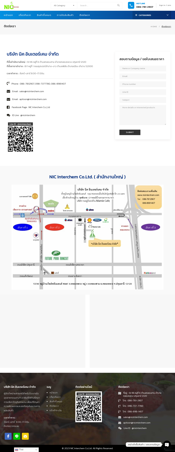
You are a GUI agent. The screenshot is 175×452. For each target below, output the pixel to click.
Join (169, 5)
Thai (19, 449)
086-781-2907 (144, 7)
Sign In (162, 5)
